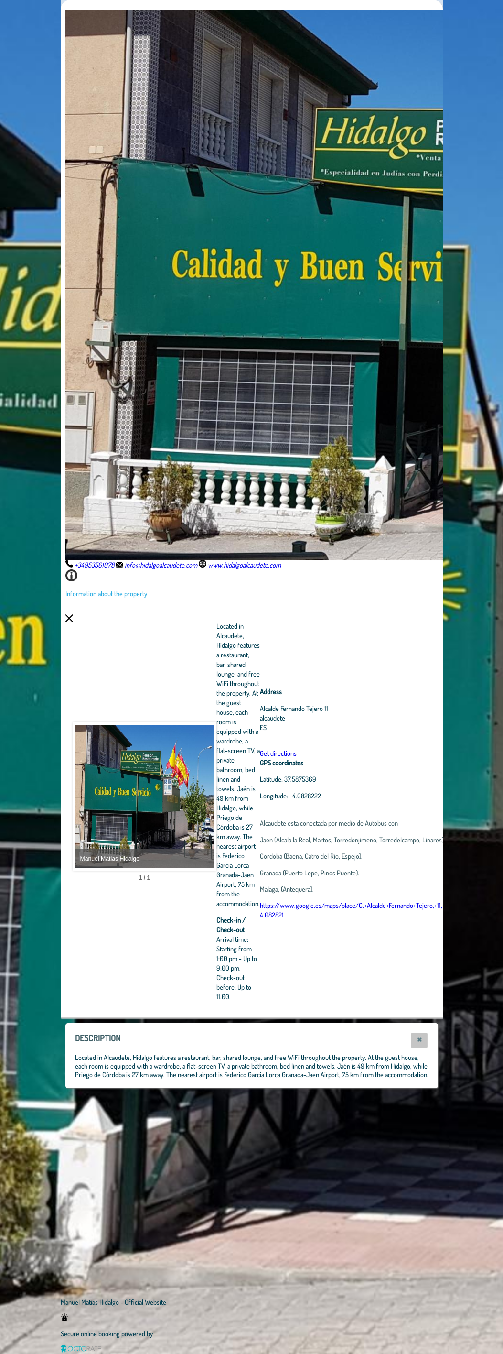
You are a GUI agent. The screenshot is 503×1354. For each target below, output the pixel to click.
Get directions (330, 753)
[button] (419, 1040)
